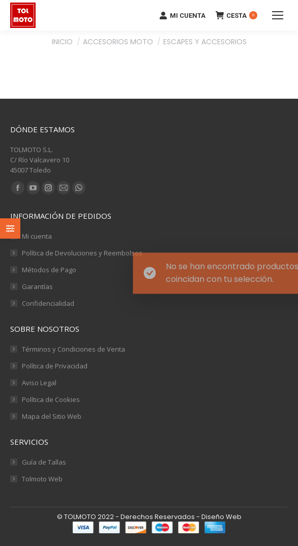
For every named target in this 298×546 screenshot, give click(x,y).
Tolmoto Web (42, 478)
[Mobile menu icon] (277, 15)
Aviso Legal (39, 382)
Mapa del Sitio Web (51, 416)
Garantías (37, 286)
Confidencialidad (48, 303)
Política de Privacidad (54, 365)
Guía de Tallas (44, 462)
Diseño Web (221, 517)
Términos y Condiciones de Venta (73, 349)
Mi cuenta (37, 236)
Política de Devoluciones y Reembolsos (82, 252)
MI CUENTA (182, 15)
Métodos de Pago (49, 269)
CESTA (236, 15)
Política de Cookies (51, 399)
